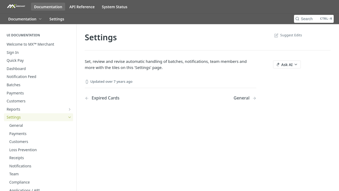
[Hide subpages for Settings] (70, 117)
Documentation (48, 6)
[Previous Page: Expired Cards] (121, 98)
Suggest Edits (287, 35)
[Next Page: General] (245, 98)
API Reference (82, 6)
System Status (114, 6)
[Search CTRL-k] (314, 19)
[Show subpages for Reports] (70, 109)
